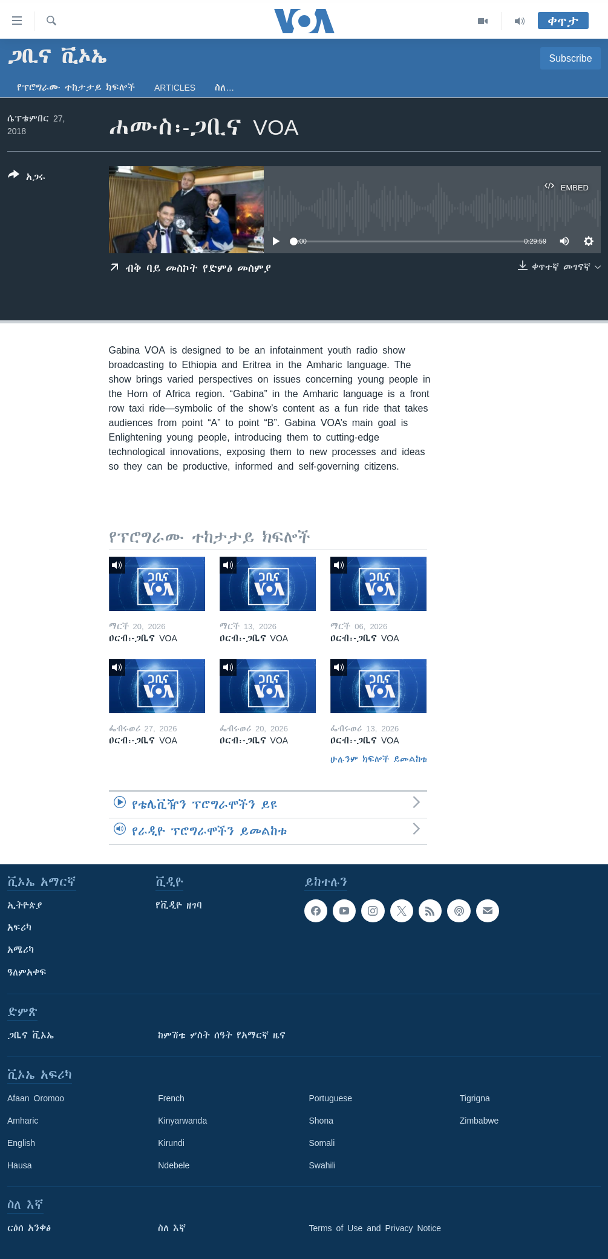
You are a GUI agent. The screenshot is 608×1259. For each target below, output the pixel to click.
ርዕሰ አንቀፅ (29, 1228)
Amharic (22, 1120)
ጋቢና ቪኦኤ (30, 1035)
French (171, 1098)
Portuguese (331, 1098)
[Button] (26, 178)
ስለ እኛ (172, 1228)
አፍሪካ (19, 927)
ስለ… (224, 87)
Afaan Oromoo (35, 1098)
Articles (174, 87)
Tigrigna (475, 1098)
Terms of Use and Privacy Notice (375, 1228)
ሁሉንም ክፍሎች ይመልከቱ (378, 759)
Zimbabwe (479, 1120)
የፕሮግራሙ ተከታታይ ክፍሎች (76, 87)
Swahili (322, 1165)
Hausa (19, 1165)
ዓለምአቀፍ (27, 972)
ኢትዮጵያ (24, 905)
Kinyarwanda (182, 1120)
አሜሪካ (20, 950)
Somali (322, 1143)
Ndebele (173, 1165)
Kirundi (171, 1143)
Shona (321, 1120)
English (21, 1143)
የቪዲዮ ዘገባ (178, 905)
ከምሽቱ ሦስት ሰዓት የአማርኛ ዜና (222, 1035)
